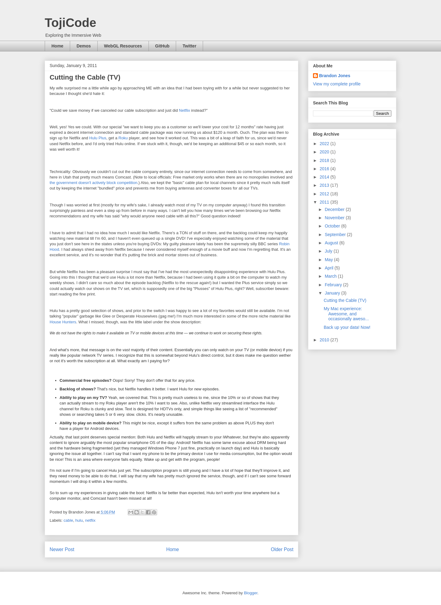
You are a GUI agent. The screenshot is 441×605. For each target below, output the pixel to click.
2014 (325, 177)
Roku (123, 138)
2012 (325, 193)
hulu (79, 520)
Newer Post (62, 549)
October (333, 226)
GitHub (162, 45)
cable (68, 520)
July (329, 251)
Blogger (250, 593)
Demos (84, 45)
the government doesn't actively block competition (93, 182)
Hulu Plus (97, 138)
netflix (90, 520)
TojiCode (70, 22)
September (336, 234)
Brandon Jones (334, 75)
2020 (325, 151)
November (335, 217)
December (335, 209)
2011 (325, 202)
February (334, 284)
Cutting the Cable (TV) (345, 300)
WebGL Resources (123, 45)
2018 (325, 160)
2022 (325, 143)
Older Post (282, 549)
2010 (325, 339)
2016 (325, 168)
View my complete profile (336, 83)
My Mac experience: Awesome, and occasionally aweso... (346, 313)
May (329, 259)
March (331, 276)
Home (57, 45)
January (333, 293)
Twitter (189, 45)
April (329, 267)
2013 (325, 185)
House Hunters (63, 322)
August (332, 242)
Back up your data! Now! (347, 327)
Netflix (184, 110)
